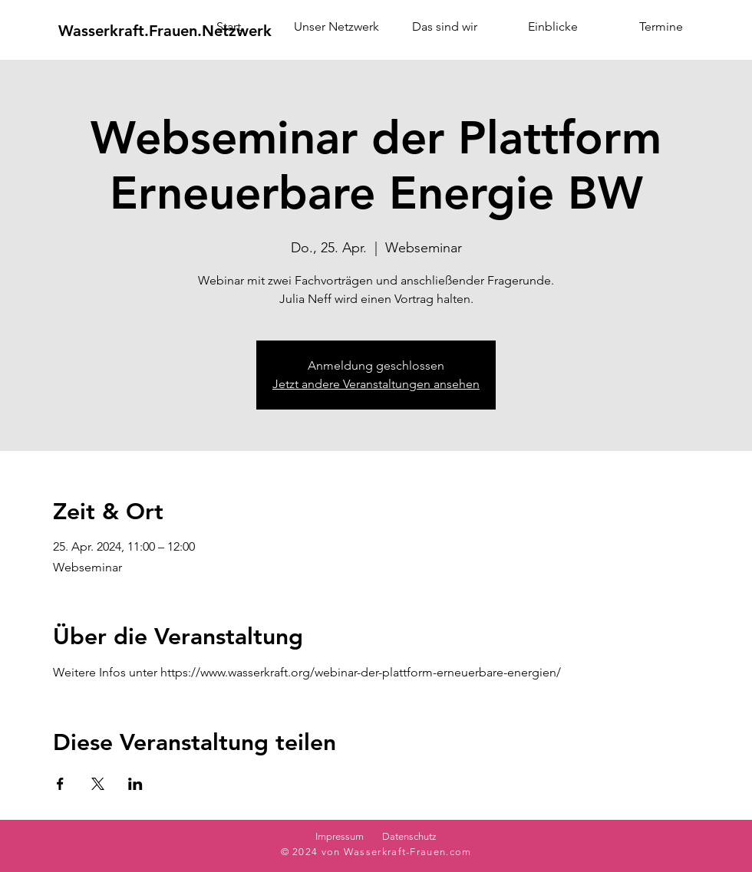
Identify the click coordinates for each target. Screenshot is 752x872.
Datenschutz (409, 836)
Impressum (339, 836)
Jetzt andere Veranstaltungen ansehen (376, 384)
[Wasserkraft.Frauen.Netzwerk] (165, 30)
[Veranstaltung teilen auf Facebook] (60, 784)
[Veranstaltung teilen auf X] (98, 784)
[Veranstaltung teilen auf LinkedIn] (135, 784)
